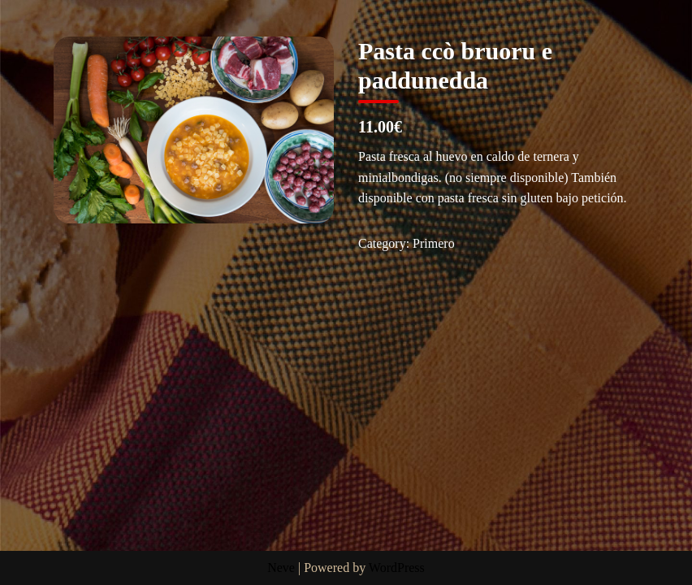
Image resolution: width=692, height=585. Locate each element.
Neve (281, 567)
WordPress (397, 567)
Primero (434, 243)
